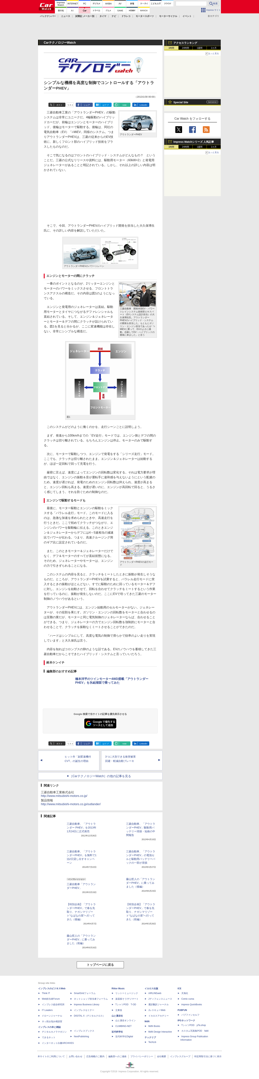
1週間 (200, 48)
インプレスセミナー (84, 1010)
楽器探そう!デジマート (127, 999)
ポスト (59, 105)
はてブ (106, 105)
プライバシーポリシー (141, 1056)
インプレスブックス (84, 1031)
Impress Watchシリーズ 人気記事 (193, 141)
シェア (87, 105)
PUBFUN (182, 1010)
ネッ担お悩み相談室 (52, 1021)
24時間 (185, 48)
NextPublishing (81, 1036)
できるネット (48, 1037)
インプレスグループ (180, 1056)
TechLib (152, 1042)
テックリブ (150, 1037)
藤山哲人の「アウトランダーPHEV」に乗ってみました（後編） (140, 883)
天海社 (184, 993)
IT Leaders (47, 1010)
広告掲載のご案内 (95, 1056)
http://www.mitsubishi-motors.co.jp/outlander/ (71, 804)
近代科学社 (117, 1031)
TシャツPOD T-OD (125, 1004)
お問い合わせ (75, 1056)
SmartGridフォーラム (85, 993)
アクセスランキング (185, 42)
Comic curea (187, 999)
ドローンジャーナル (52, 1015)
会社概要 (161, 1056)
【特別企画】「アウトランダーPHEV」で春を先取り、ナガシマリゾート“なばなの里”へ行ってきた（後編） (81, 912)
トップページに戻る (100, 964)
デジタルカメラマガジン (54, 1031)
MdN (147, 1021)
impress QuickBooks (191, 1004)
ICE (179, 988)
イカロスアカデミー (158, 1015)
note (124, 105)
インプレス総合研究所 (53, 1004)
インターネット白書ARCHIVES (58, 1043)
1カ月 (214, 48)
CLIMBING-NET (123, 1026)
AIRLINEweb (154, 993)
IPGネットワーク (186, 1020)
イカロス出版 (151, 988)
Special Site (180, 102)
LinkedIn (143, 105)
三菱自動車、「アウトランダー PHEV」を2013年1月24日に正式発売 (81, 827)
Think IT (46, 993)
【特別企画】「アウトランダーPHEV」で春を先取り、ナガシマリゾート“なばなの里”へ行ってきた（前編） (140, 912)
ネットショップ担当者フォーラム (91, 999)
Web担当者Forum (51, 999)
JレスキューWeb (156, 1010)
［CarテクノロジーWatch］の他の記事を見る (100, 776)
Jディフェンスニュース (160, 999)
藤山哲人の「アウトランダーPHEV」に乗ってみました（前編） (81, 939)
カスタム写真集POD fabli (194, 1031)
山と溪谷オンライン (125, 1020)
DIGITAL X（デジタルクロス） (89, 1015)
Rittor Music (118, 988)
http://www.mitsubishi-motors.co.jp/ (64, 795)
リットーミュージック (126, 993)
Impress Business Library (86, 1004)
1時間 (171, 48)
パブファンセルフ (190, 1015)
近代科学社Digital (124, 1036)
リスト (70, 105)
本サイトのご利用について (51, 1056)
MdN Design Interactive (160, 1031)
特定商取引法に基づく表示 (207, 1056)
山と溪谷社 (117, 1015)
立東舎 (118, 1010)
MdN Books (154, 1026)
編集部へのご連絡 (117, 1056)
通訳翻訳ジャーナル (158, 1004)
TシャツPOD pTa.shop (193, 1025)
